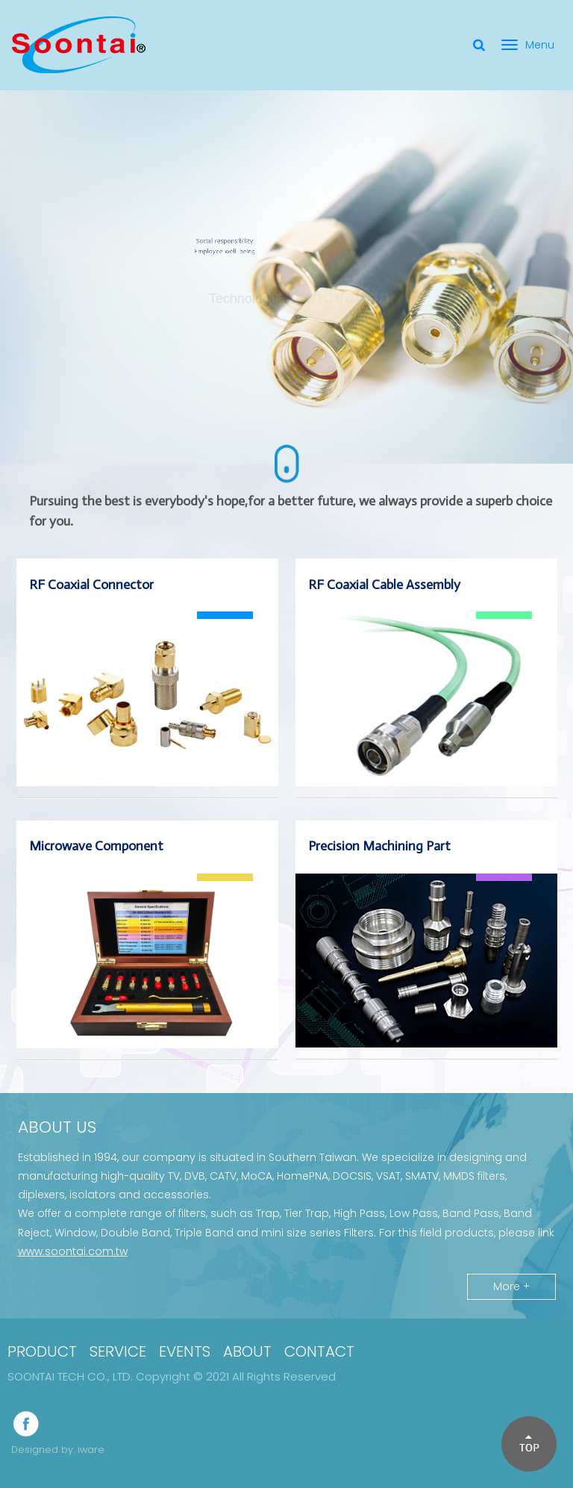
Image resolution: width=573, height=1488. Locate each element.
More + (511, 1286)
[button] (528, 1443)
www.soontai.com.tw (73, 1251)
